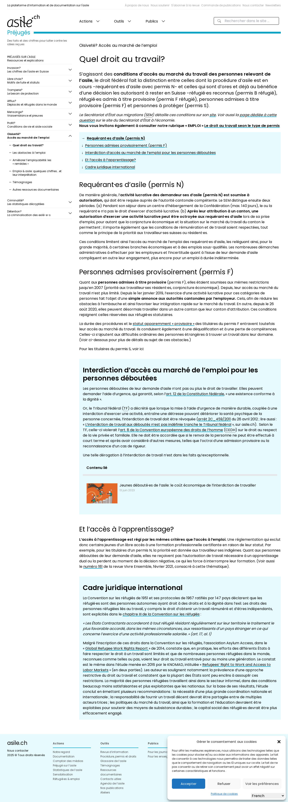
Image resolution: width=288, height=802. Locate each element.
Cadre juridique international (110, 167)
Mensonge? (37, 113)
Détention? (37, 213)
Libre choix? (37, 80)
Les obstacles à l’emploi (29, 153)
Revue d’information (114, 752)
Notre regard (61, 752)
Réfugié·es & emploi (66, 779)
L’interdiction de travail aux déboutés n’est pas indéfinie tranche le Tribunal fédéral (158, 424)
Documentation (63, 756)
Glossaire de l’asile (113, 761)
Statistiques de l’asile (67, 770)
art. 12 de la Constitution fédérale (195, 393)
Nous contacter (253, 5)
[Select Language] (268, 796)
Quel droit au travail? (28, 145)
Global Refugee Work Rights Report (117, 648)
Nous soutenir (160, 5)
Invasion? (37, 69)
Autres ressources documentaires (36, 189)
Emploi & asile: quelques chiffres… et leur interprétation (37, 173)
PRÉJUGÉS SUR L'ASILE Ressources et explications (25, 58)
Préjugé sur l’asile (64, 765)
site (212, 114)
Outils (119, 21)
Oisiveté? (37, 136)
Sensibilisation (63, 774)
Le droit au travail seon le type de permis (242, 125)
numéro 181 (93, 566)
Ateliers (105, 792)
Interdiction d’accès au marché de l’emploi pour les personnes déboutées (150, 152)
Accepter (188, 783)
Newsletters (273, 5)
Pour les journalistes (161, 752)
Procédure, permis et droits (118, 756)
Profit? (37, 124)
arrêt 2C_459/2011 (214, 419)
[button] (279, 741)
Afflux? (37, 102)
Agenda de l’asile (112, 783)
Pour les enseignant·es (163, 756)
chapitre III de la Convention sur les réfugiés (161, 614)
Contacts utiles (110, 779)
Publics (152, 21)
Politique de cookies (224, 794)
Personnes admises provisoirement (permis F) (126, 145)
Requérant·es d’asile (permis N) (116, 138)
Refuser (224, 783)
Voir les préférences (262, 783)
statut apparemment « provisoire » (163, 323)
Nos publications (112, 788)
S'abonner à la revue (185, 5)
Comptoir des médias (68, 761)
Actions (85, 21)
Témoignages (22, 182)
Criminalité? (37, 202)
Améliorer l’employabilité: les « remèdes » (32, 162)
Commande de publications (221, 5)
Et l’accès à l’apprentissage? (110, 159)
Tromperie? (37, 91)
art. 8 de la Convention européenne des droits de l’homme (171, 430)
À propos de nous (137, 5)
